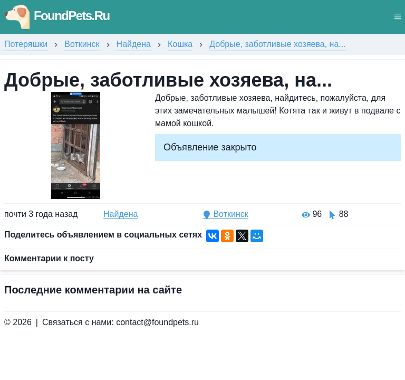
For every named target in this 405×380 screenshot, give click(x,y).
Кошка (180, 44)
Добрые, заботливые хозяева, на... (277, 44)
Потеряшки (25, 44)
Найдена (134, 44)
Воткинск (81, 44)
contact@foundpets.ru (157, 322)
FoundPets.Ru (56, 15)
